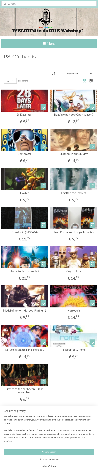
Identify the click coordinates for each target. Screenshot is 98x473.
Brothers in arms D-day (73, 153)
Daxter (24, 193)
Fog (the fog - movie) (73, 193)
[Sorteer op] (71, 73)
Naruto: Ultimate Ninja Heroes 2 (24, 349)
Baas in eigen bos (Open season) (73, 114)
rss (60, 467)
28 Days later (24, 114)
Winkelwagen (13, 454)
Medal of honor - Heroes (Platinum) (24, 310)
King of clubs (73, 271)
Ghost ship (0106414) (24, 232)
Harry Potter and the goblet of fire (73, 232)
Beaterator (24, 153)
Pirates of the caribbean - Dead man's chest (24, 390)
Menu (49, 43)
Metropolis (73, 310)
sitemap (55, 467)
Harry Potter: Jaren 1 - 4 (24, 271)
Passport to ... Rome (73, 349)
